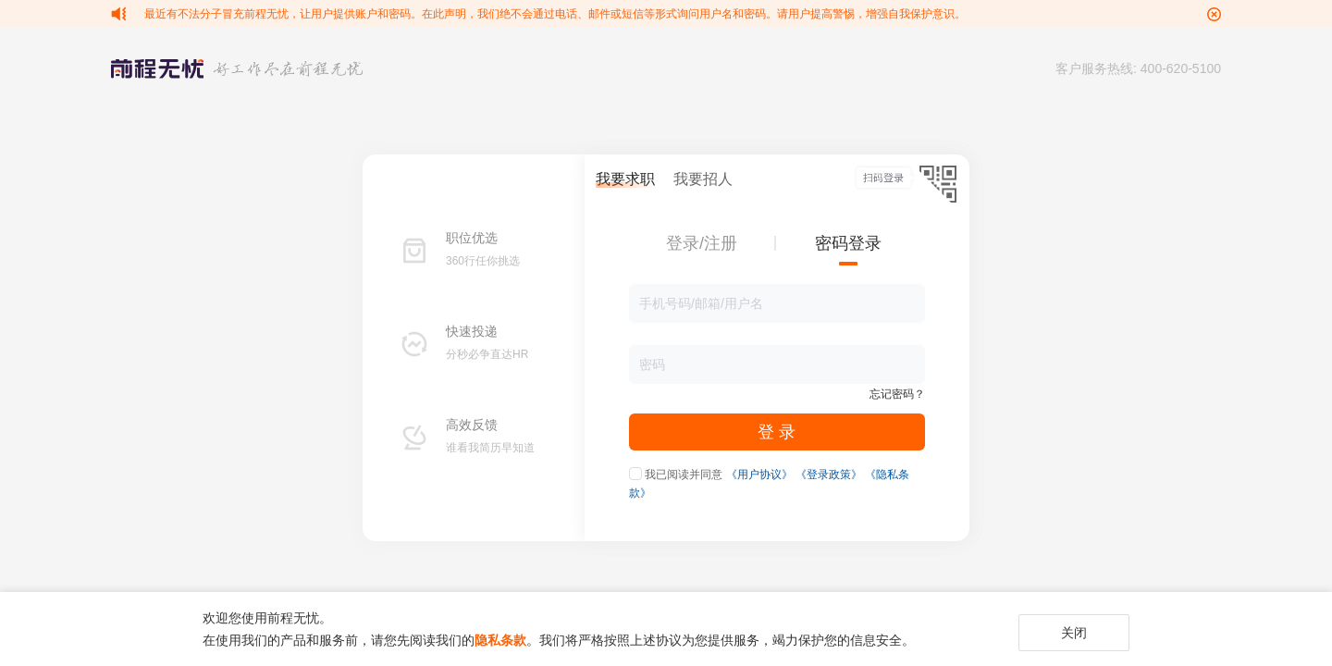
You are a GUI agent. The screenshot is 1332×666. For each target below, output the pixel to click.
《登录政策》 (829, 474)
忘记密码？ (897, 394)
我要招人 (703, 179)
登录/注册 (701, 243)
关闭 (1074, 632)
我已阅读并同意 (683, 474)
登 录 (777, 432)
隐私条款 (500, 640)
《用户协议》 (759, 474)
